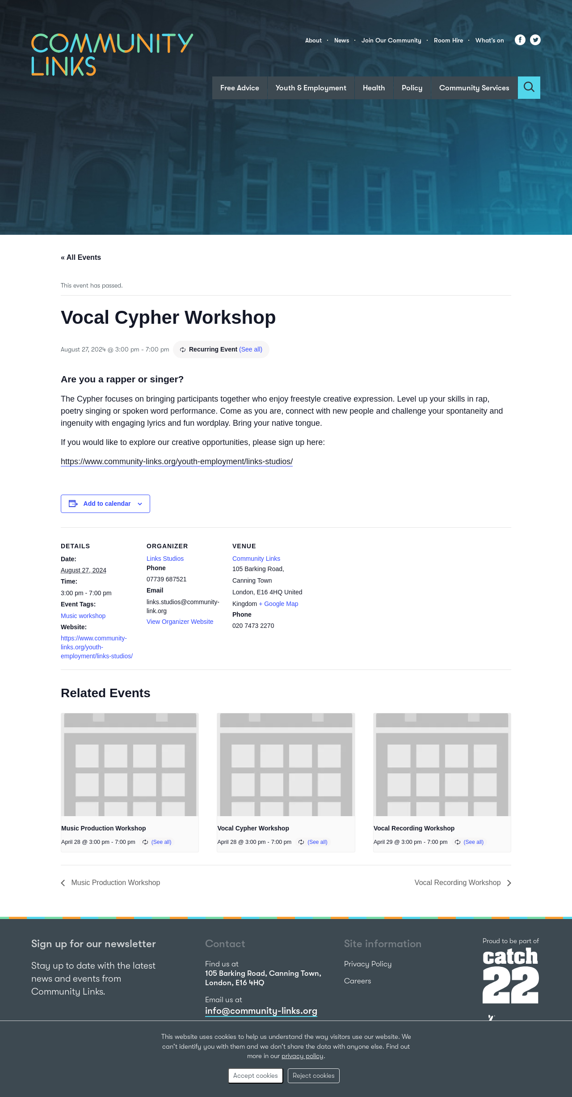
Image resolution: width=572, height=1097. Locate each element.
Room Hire (448, 40)
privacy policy (303, 1056)
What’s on (489, 40)
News (341, 40)
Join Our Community (391, 40)
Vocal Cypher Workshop (253, 828)
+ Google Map (278, 603)
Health (374, 88)
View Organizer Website (180, 621)
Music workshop (83, 615)
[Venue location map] (365, 589)
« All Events (81, 257)
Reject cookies (314, 1076)
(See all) (250, 349)
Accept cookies (255, 1076)
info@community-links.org (261, 1010)
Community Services (474, 88)
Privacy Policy (368, 964)
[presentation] (129, 764)
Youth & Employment (311, 88)
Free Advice (239, 88)
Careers (357, 981)
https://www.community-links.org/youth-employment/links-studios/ (177, 461)
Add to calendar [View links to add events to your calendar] (107, 503)
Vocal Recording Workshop (414, 828)
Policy (412, 88)
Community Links (256, 558)
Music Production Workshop (103, 828)
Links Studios (165, 558)
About (313, 40)
